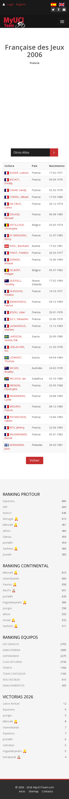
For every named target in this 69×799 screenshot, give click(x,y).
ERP (5, 507)
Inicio (22, 791)
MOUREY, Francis (12, 408)
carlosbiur (8, 745)
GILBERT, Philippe (12, 272)
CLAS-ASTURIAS (12, 662)
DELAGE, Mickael (12, 216)
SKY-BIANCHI (11, 644)
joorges (7, 608)
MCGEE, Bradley (11, 369)
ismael (6, 620)
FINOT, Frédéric (19, 252)
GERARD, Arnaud (12, 261)
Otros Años (21, 152)
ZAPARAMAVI (11, 656)
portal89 (8, 542)
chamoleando (11, 578)
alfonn (6, 531)
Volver (35, 460)
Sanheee (8, 548)
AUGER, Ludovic (19, 172)
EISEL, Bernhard (19, 246)
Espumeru (9, 501)
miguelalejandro (12, 602)
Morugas (8, 519)
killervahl (8, 524)
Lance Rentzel (11, 703)
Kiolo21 (7, 513)
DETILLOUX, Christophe (14, 226)
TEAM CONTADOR (14, 673)
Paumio (7, 584)
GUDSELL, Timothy (13, 282)
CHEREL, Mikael (19, 197)
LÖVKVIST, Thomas (13, 359)
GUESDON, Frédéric (13, 293)
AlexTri (7, 590)
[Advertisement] (34, 105)
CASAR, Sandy (18, 190)
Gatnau (7, 536)
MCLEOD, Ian (18, 378)
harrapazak (9, 757)
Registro (21, 4)
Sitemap (33, 791)
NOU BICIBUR (11, 679)
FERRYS (7, 667)
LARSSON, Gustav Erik (13, 338)
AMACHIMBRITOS (13, 685)
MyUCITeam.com (43, 787)
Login (10, 4)
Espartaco (9, 733)
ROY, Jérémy (17, 427)
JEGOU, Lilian (17, 312)
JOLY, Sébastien (19, 319)
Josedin (7, 554)
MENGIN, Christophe (12, 387)
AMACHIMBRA (11, 650)
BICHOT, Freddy (12, 181)
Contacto (47, 791)
